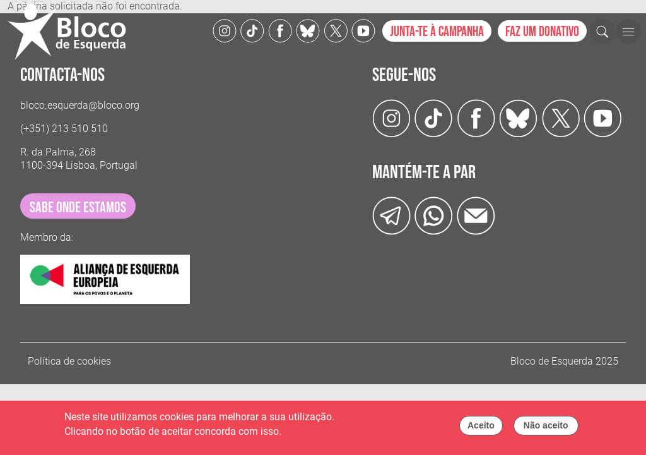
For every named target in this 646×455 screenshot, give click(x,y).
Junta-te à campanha (437, 31)
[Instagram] (225, 30)
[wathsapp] (433, 215)
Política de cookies (69, 361)
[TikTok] (252, 30)
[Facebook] (280, 30)
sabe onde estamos (78, 207)
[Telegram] (391, 215)
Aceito (481, 429)
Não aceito (546, 429)
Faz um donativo (542, 31)
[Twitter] (308, 30)
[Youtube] (363, 30)
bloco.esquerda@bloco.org (79, 105)
